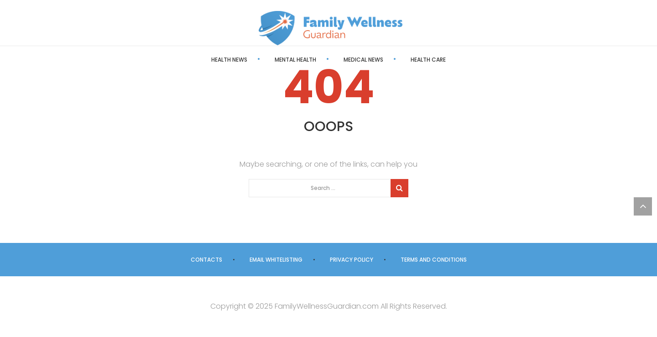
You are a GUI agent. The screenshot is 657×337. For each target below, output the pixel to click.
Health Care (428, 59)
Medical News (363, 59)
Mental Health (295, 59)
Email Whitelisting (276, 259)
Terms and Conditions (434, 259)
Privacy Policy (351, 259)
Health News (229, 59)
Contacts (206, 259)
